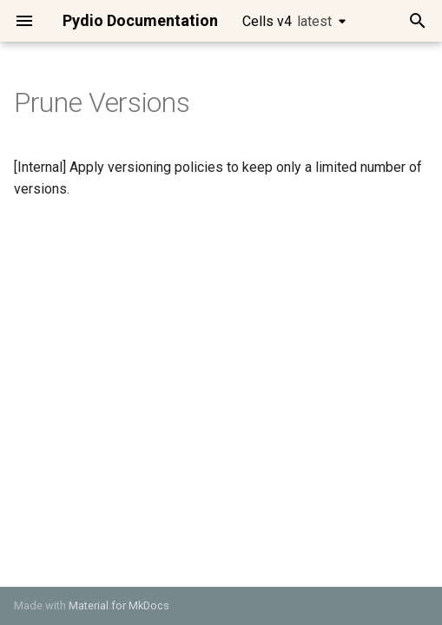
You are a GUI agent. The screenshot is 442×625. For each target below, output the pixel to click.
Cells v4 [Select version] (287, 21)
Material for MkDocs (119, 605)
